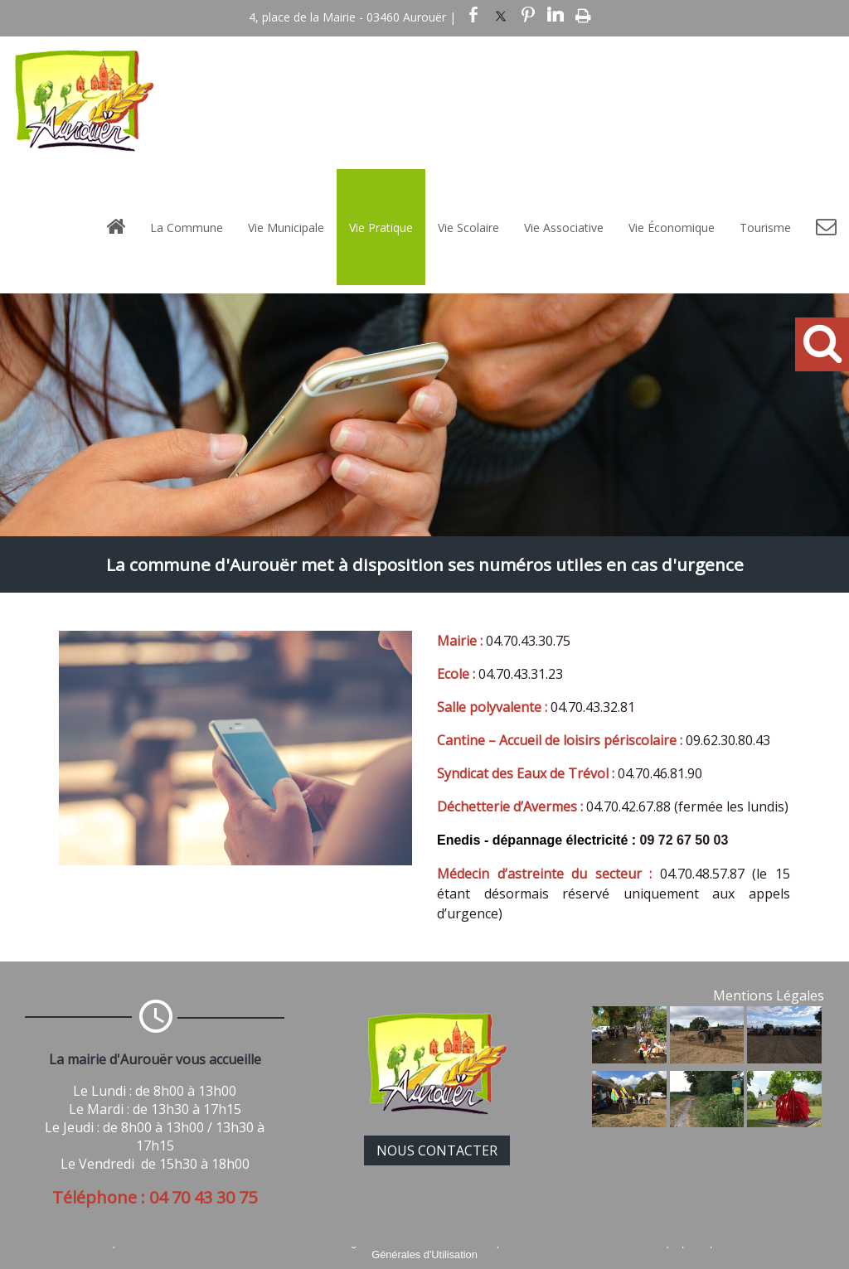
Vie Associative (564, 227)
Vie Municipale (286, 227)
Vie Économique (671, 227)
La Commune (186, 227)
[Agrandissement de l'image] (629, 1058)
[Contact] (826, 227)
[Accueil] (116, 227)
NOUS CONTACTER (436, 1150)
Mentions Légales (768, 995)
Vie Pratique (381, 227)
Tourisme (765, 227)
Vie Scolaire (468, 227)
